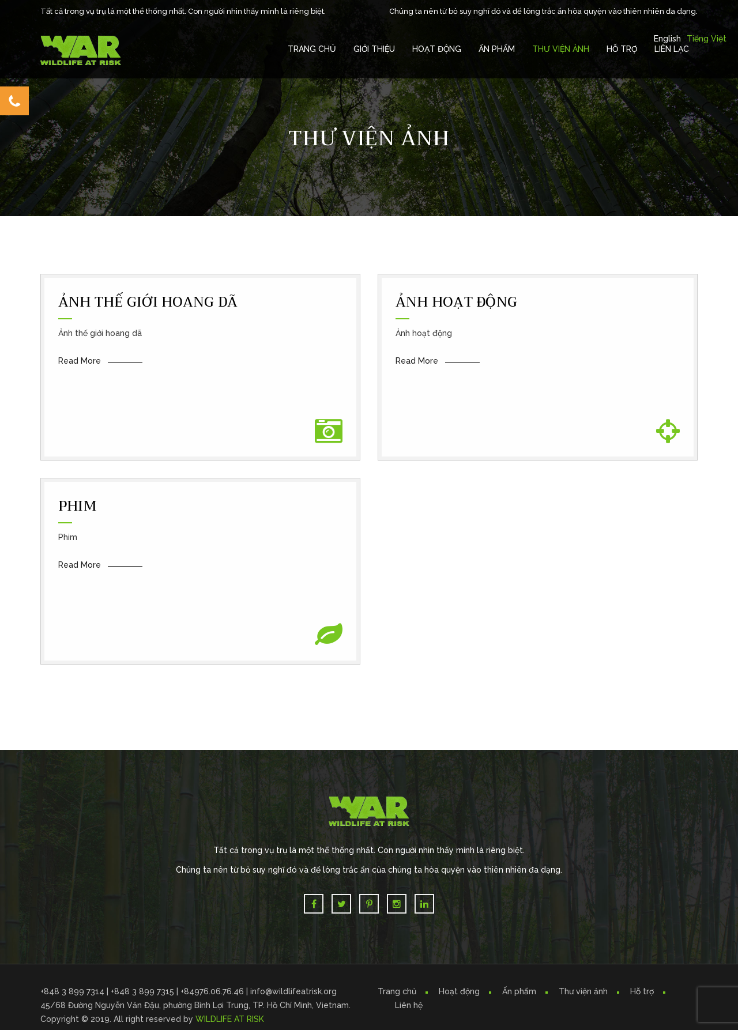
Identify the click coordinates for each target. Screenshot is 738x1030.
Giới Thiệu (374, 49)
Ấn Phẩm (497, 49)
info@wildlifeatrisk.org (293, 991)
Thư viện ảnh (583, 991)
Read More (79, 360)
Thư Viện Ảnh (560, 49)
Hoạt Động (436, 49)
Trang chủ (312, 49)
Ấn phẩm (519, 991)
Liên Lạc (671, 49)
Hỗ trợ (622, 49)
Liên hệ (409, 1005)
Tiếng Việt (706, 38)
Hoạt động (459, 991)
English (667, 38)
